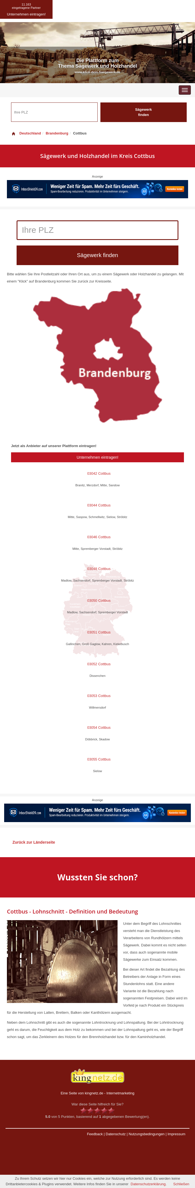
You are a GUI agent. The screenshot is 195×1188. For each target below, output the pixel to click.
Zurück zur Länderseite (33, 842)
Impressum (176, 1134)
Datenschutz (116, 1134)
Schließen (181, 1184)
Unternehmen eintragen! (97, 457)
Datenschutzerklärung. (149, 1184)
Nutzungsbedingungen (147, 1134)
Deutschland (26, 133)
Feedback (95, 1134)
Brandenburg (57, 133)
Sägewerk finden (143, 112)
